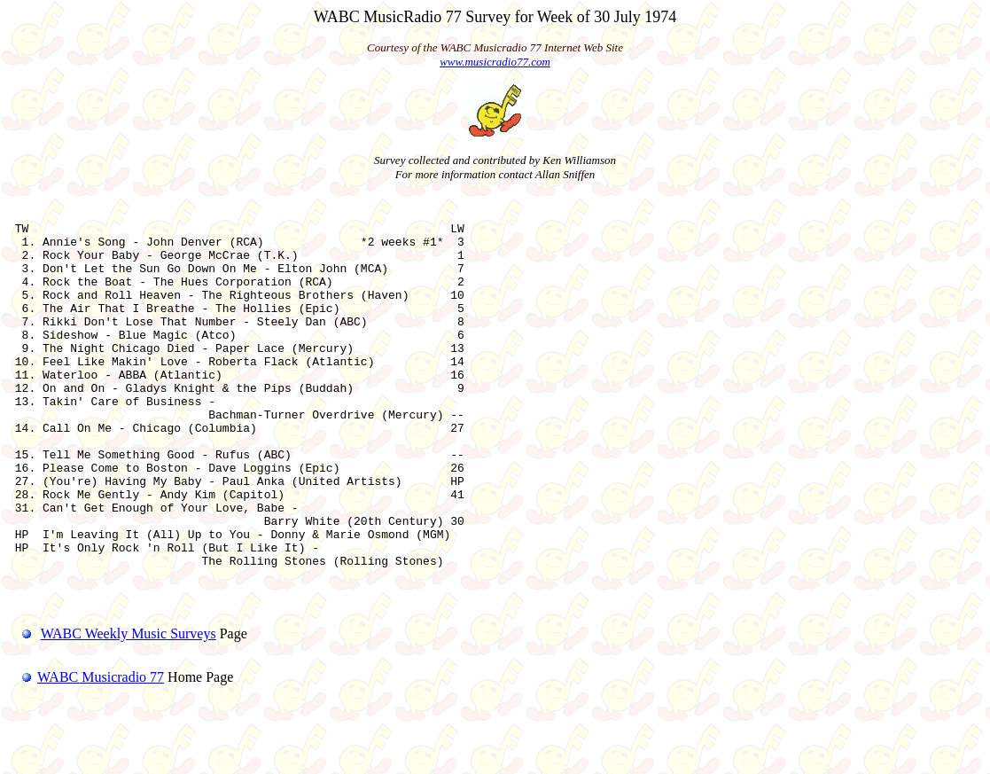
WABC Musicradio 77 (86, 751)
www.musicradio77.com (495, 61)
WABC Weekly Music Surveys (128, 707)
